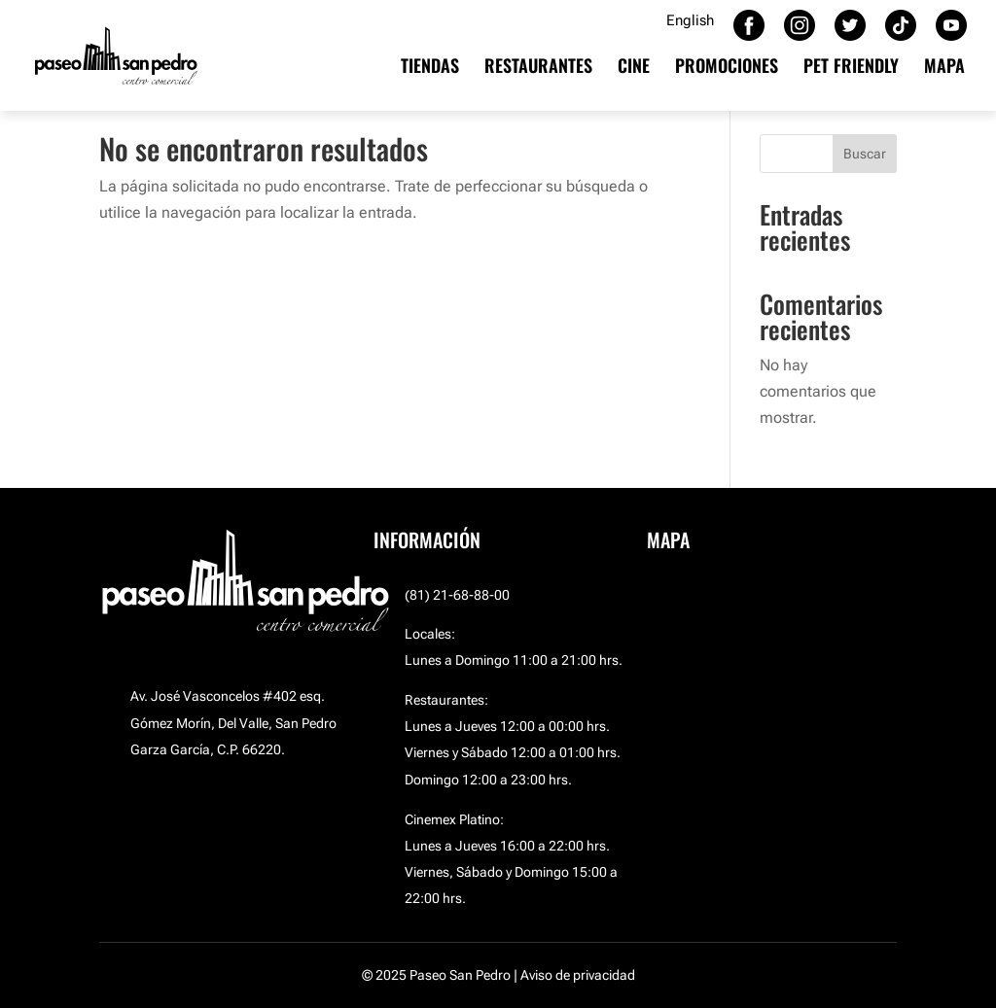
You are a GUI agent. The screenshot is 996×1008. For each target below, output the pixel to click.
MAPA (944, 68)
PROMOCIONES (726, 68)
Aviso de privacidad (577, 975)
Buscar (864, 153)
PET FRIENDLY (851, 68)
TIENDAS (430, 68)
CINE (634, 68)
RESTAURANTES (538, 68)
